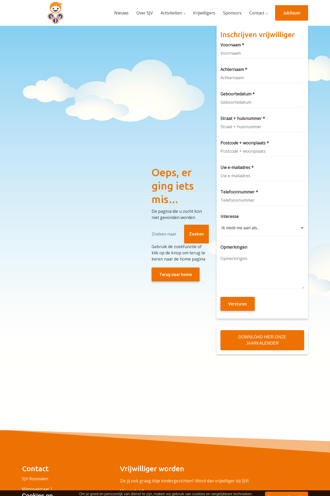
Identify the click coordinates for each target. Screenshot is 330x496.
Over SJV (144, 13)
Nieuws (121, 13)
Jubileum (291, 13)
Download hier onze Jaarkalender (262, 340)
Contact (256, 13)
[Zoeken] (180, 234)
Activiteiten (171, 13)
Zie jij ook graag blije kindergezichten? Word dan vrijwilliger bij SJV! (184, 481)
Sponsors (232, 13)
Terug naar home (175, 274)
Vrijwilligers (204, 13)
